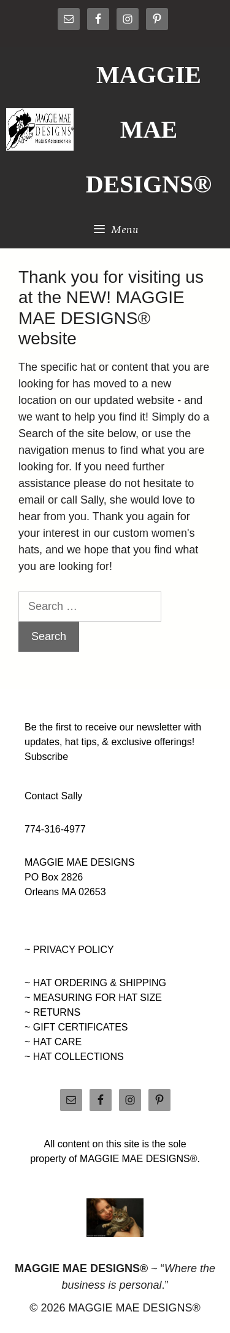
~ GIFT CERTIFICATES (76, 1027)
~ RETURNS (52, 1012)
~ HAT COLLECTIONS (74, 1056)
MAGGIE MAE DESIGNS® (149, 129)
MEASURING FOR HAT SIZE (97, 997)
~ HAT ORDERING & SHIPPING (95, 983)
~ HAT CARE (53, 1042)
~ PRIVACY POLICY (69, 949)
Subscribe (46, 756)
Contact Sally (53, 796)
